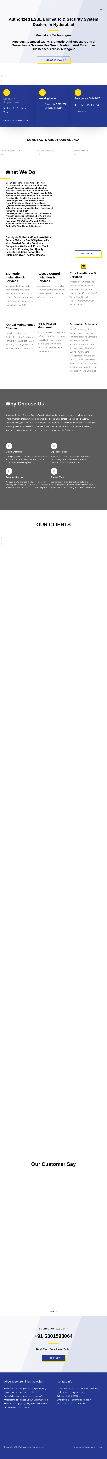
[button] (53, 75)
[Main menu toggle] (101, 10)
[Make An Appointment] (6, 92)
